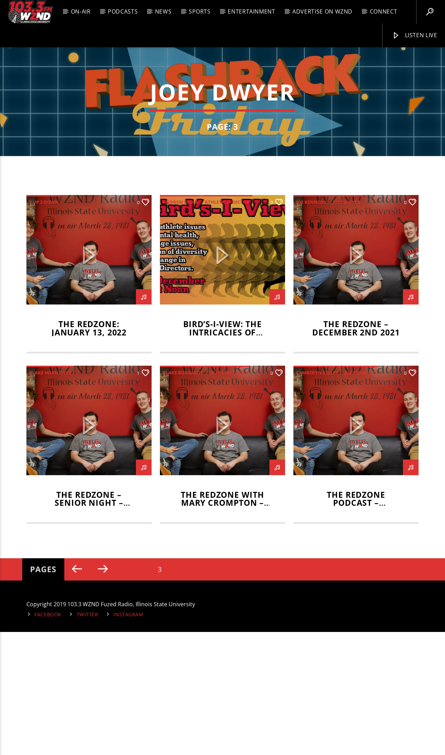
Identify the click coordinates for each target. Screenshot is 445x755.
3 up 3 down (44, 325)
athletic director (227, 325)
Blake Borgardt (183, 495)
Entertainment (251, 11)
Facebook (48, 737)
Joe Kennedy (311, 325)
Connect (383, 11)
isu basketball (228, 495)
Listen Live (414, 35)
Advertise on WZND (322, 11)
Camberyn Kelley (317, 495)
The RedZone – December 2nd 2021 (355, 451)
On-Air (81, 11)
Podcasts (123, 11)
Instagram (128, 737)
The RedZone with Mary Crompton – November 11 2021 (222, 626)
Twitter (87, 737)
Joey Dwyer (346, 325)
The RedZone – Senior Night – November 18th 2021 (88, 626)
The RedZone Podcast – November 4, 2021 (356, 626)
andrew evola (181, 325)
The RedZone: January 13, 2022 (89, 451)
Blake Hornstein (50, 495)
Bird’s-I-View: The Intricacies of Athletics (222, 455)
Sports (200, 11)
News (163, 11)
